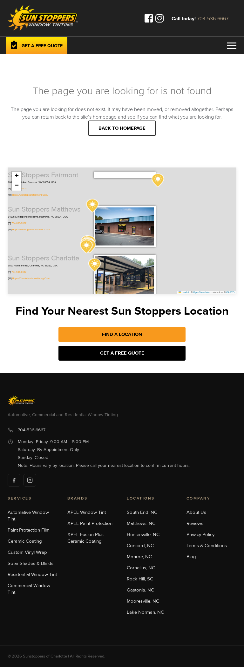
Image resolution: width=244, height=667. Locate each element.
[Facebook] (14, 480)
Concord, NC (140, 545)
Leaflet (184, 292)
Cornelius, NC (141, 568)
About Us (196, 512)
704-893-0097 (18, 223)
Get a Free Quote (122, 353)
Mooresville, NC (143, 601)
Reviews (194, 523)
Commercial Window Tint (29, 589)
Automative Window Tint (28, 515)
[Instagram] (30, 480)
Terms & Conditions (206, 545)
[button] (92, 206)
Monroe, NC (139, 556)
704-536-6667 (212, 19)
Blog (191, 556)
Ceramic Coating (25, 541)
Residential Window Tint (32, 574)
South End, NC (142, 512)
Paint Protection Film (29, 530)
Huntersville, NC (143, 534)
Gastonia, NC (140, 590)
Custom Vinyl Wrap (27, 552)
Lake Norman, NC (145, 612)
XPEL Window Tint (86, 512)
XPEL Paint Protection (89, 523)
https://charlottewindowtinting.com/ (31, 278)
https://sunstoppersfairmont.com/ (30, 194)
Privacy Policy (200, 534)
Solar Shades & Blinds (30, 563)
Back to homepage (122, 128)
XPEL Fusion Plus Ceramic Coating (85, 538)
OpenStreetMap (201, 292)
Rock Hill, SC (140, 579)
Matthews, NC (141, 523)
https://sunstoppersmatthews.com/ (31, 229)
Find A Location (122, 334)
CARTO (230, 292)
